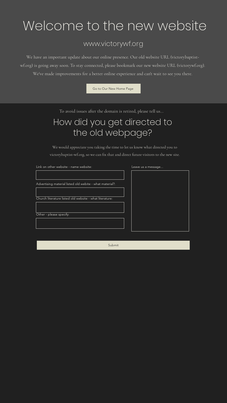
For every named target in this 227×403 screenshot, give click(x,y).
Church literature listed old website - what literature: (74, 198)
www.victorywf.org (113, 43)
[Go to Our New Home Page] (113, 88)
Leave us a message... (147, 166)
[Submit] (113, 245)
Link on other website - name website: (64, 166)
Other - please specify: (52, 214)
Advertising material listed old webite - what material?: (75, 183)
